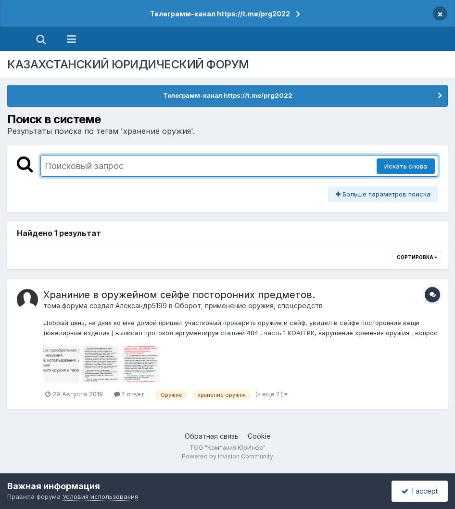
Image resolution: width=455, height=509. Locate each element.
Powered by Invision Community (227, 456)
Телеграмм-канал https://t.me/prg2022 (220, 14)
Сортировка (417, 257)
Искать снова (405, 166)
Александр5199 (141, 305)
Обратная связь (212, 436)
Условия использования (100, 496)
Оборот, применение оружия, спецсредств (249, 305)
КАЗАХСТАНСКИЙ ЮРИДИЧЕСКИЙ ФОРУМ (128, 64)
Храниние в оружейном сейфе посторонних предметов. (179, 294)
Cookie (259, 436)
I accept (420, 491)
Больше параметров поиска (383, 194)
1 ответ (129, 394)
